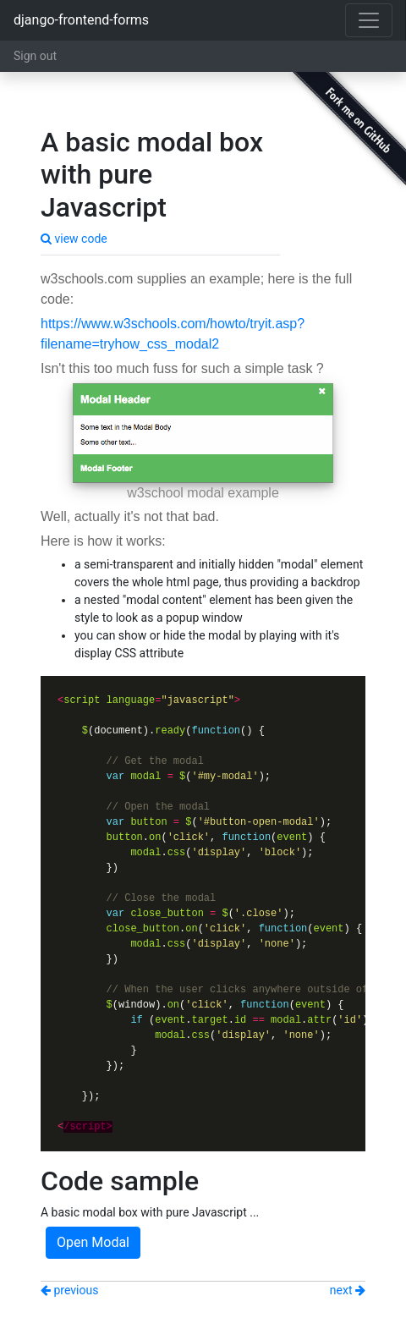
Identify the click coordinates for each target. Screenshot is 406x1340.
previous (69, 1290)
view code (74, 238)
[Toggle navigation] (368, 20)
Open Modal (93, 1242)
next (347, 1290)
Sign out (35, 56)
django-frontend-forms (81, 20)
